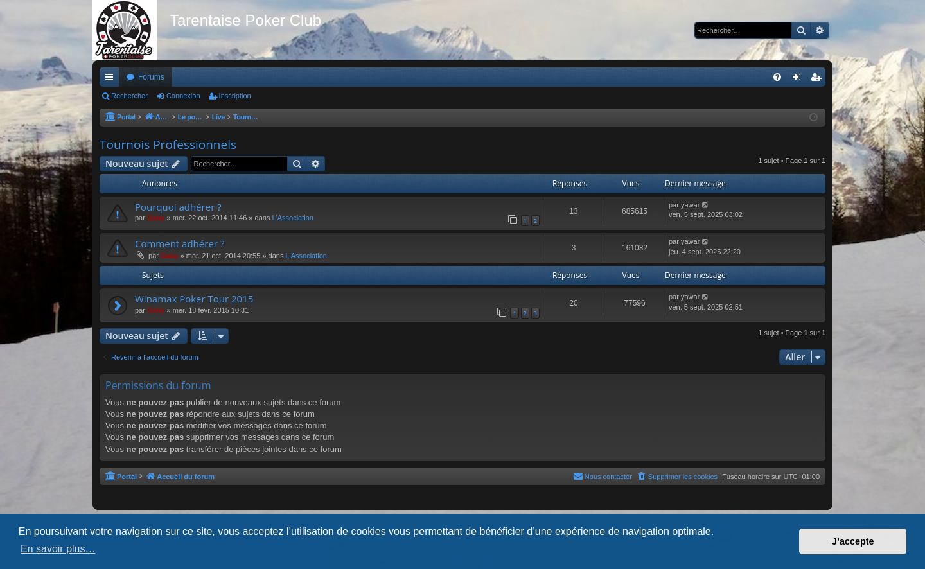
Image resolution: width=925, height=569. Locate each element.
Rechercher (129, 96)
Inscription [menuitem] (818, 80)
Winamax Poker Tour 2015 (194, 298)
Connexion (183, 96)
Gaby (156, 218)
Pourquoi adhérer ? (178, 206)
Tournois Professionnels (168, 144)
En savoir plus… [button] (58, 548)
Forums (151, 77)
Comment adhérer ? (179, 243)
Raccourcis (112, 80)
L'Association (292, 218)
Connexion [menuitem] (799, 80)
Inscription (235, 96)
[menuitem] (777, 77)
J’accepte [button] (853, 541)
